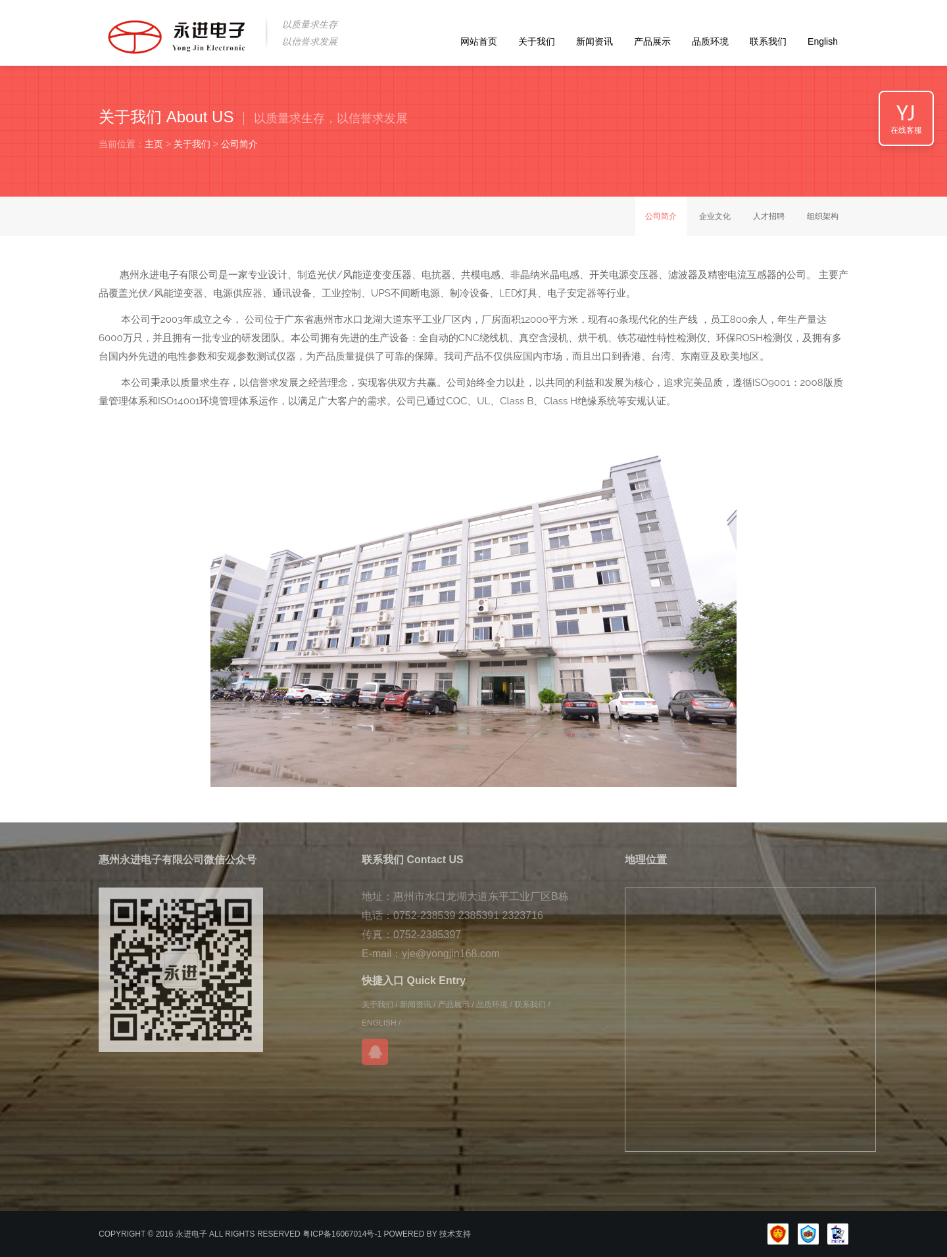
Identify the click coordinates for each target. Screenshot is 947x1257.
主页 (154, 144)
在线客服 (906, 130)
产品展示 (652, 41)
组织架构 (822, 216)
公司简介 (239, 144)
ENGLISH (379, 1023)
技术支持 (455, 1234)
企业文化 (715, 216)
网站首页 (478, 41)
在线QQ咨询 (375, 1052)
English (823, 41)
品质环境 (710, 41)
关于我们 (536, 41)
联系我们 (768, 41)
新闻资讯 (594, 41)
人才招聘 (769, 216)
